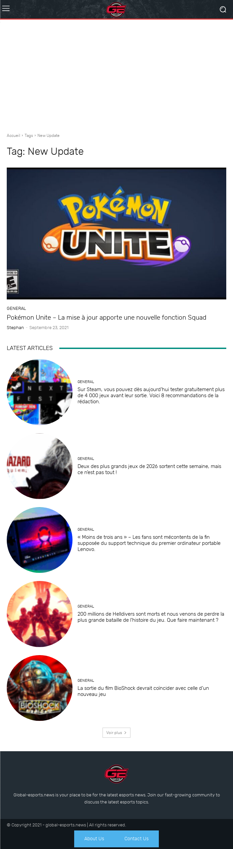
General (16, 308)
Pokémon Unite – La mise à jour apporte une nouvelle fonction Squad (106, 317)
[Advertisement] (116, 73)
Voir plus (116, 732)
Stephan (15, 327)
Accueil (13, 135)
